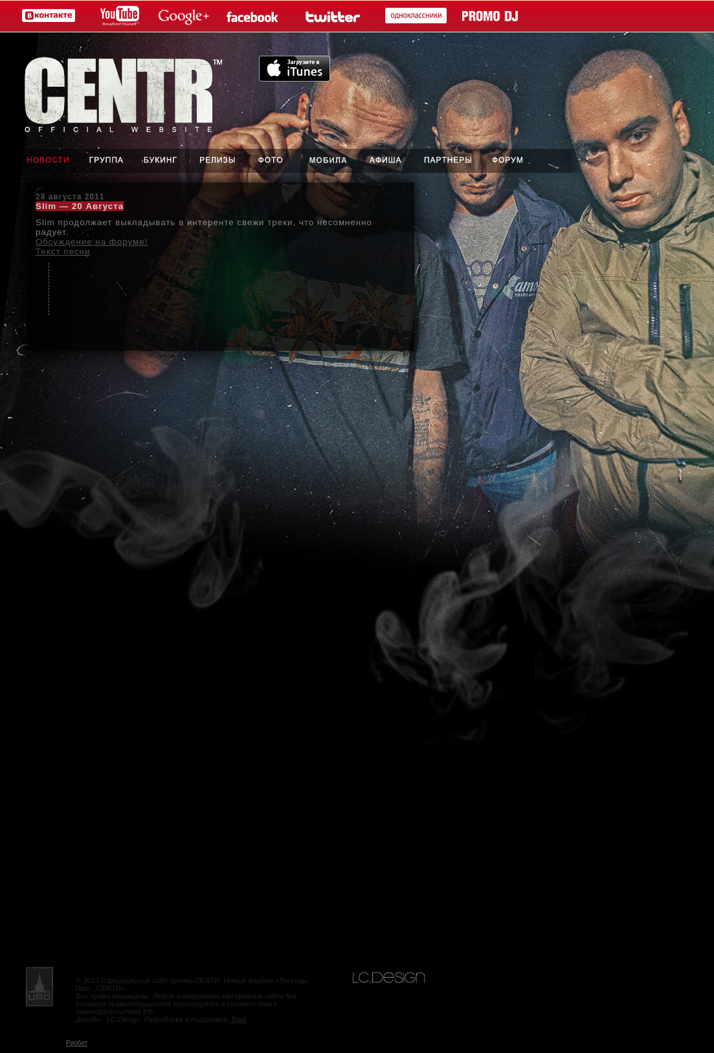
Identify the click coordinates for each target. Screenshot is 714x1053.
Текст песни (63, 251)
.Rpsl (238, 1019)
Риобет (76, 1043)
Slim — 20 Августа (80, 206)
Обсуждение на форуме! (92, 242)
